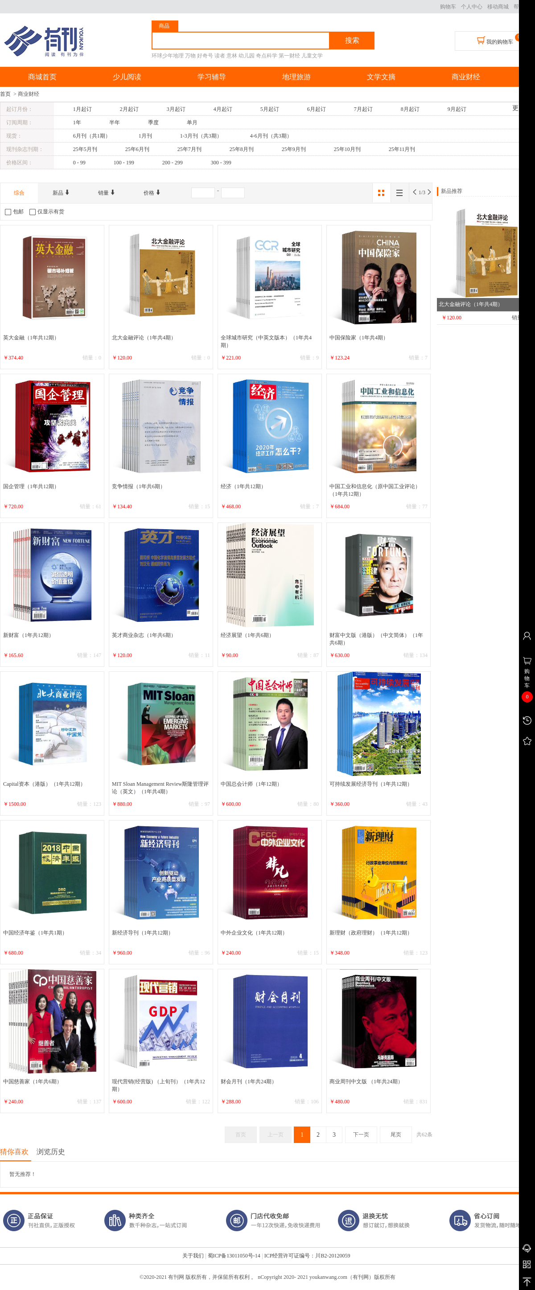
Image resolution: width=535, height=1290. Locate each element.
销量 (106, 193)
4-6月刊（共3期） (271, 136)
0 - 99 (79, 162)
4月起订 (223, 109)
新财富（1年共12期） (28, 635)
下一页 (361, 1134)
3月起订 (176, 109)
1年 (77, 122)
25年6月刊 (137, 149)
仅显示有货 (46, 211)
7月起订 (363, 109)
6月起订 (316, 109)
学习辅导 (212, 77)
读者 (219, 56)
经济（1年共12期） (243, 486)
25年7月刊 (189, 149)
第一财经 (289, 56)
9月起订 (457, 109)
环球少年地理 (168, 56)
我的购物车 (495, 40)
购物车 (448, 7)
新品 (61, 193)
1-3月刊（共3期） (201, 136)
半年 (114, 122)
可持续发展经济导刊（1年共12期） (370, 784)
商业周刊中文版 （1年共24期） (366, 1081)
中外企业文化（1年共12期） (254, 933)
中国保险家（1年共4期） (358, 338)
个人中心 (471, 7)
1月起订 (82, 109)
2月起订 (129, 109)
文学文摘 (381, 77)
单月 (192, 122)
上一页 (276, 1134)
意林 (231, 56)
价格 (152, 193)
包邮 (14, 211)
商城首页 (42, 77)
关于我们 (193, 1256)
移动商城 (498, 7)
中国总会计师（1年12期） (251, 784)
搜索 (352, 40)
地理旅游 (296, 77)
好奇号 (205, 56)
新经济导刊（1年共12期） (142, 933)
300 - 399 (221, 162)
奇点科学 (266, 56)
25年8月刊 (242, 149)
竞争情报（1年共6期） (138, 486)
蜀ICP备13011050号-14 (234, 1256)
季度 (153, 122)
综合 (19, 193)
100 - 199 (124, 162)
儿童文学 (312, 56)
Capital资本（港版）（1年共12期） (44, 784)
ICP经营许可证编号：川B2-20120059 (307, 1256)
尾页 (396, 1134)
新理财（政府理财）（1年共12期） (370, 933)
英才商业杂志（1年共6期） (144, 635)
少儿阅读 (127, 77)
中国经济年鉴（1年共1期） (35, 933)
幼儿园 (247, 56)
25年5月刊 (85, 149)
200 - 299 (172, 162)
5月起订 (269, 109)
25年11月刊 (402, 149)
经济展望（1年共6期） (247, 635)
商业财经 (466, 77)
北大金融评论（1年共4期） (144, 338)
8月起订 (410, 109)
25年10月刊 (347, 149)
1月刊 (145, 136)
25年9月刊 (294, 149)
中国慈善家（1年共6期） (32, 1081)
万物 (190, 56)
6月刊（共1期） (92, 136)
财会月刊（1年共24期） (249, 1081)
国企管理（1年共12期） (31, 486)
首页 (5, 94)
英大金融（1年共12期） (31, 338)
